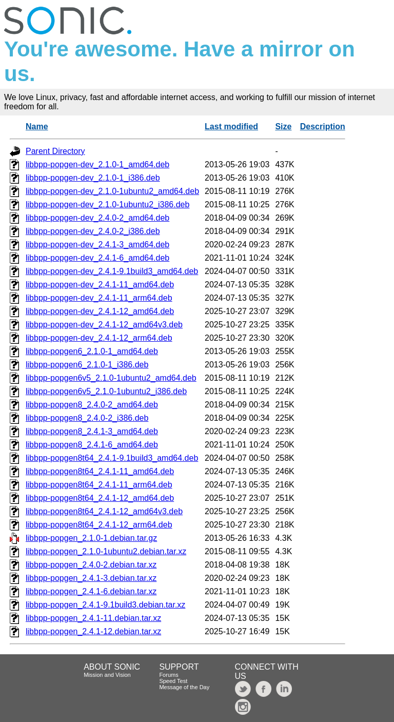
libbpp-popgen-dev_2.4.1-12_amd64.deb (100, 311)
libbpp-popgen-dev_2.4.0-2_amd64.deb (97, 217)
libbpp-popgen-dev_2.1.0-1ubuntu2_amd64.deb (112, 191)
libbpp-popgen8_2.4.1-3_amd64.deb (92, 431)
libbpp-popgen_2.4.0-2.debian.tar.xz (91, 564)
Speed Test (173, 681)
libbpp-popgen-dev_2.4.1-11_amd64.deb (100, 284)
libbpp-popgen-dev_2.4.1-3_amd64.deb (97, 244)
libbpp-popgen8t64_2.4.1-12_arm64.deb (99, 524)
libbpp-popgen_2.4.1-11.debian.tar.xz (93, 618)
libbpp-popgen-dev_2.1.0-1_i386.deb (93, 177)
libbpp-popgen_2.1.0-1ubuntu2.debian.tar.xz (106, 551)
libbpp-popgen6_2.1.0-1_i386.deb (87, 364)
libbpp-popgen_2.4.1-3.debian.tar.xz (91, 578)
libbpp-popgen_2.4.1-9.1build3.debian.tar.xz (105, 604)
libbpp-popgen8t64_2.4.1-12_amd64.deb (100, 498)
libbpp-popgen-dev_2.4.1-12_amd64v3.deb (104, 324)
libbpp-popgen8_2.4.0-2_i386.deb (87, 418)
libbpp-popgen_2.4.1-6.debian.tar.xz (91, 591)
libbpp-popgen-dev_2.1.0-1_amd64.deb (97, 164)
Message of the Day (184, 687)
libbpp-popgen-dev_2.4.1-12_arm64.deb (99, 338)
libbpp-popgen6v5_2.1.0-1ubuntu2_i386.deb (106, 391)
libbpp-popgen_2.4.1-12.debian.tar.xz (93, 631)
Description (322, 126)
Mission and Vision (107, 675)
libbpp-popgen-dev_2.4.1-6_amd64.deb (97, 257)
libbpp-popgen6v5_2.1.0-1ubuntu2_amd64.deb (111, 378)
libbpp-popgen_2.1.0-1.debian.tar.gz (91, 538)
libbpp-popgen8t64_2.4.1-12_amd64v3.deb (104, 511)
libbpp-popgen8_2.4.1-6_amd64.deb (92, 444)
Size (283, 126)
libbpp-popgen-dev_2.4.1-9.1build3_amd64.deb (112, 271)
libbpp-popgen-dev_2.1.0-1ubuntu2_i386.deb (107, 204)
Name (37, 126)
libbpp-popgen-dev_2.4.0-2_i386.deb (93, 231)
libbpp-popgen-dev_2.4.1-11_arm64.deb (99, 298)
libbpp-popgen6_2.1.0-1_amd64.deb (92, 351)
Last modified (231, 126)
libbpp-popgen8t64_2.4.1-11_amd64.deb (100, 471)
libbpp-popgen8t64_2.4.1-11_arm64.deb (99, 484)
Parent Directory (55, 151)
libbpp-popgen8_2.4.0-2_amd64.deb (92, 404)
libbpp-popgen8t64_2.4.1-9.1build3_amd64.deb (112, 458)
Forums (168, 675)
